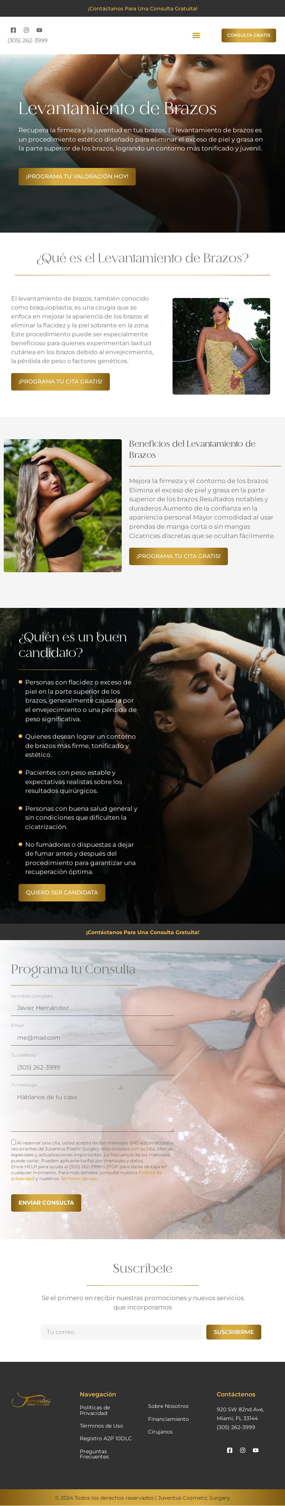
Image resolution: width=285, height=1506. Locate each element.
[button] (196, 35)
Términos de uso (78, 1178)
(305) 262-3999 (27, 40)
